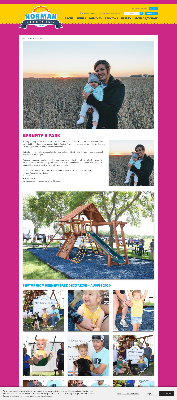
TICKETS (153, 9)
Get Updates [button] (151, 13)
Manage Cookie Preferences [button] (128, 393)
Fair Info (95, 18)
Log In (117, 13)
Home (23, 38)
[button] (131, 163)
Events (81, 18)
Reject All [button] (150, 393)
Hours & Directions (106, 13)
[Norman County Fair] (41, 19)
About (69, 18)
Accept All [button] (167, 393)
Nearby (126, 18)
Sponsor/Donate (146, 18)
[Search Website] (132, 13)
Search (141, 13)
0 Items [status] (144, 8)
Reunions (111, 18)
